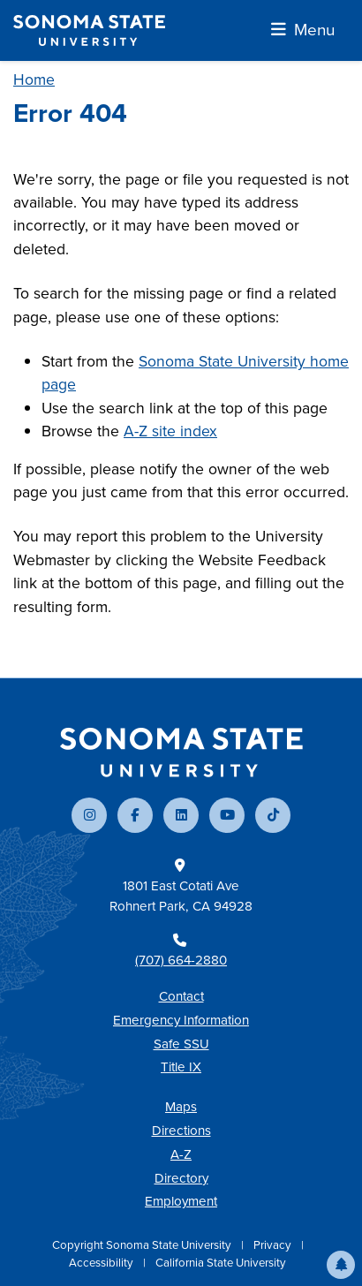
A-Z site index (170, 431)
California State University (220, 1262)
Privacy (273, 1245)
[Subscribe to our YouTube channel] (227, 815)
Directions (181, 1130)
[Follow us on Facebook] (135, 815)
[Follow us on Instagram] (89, 815)
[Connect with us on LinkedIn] (181, 815)
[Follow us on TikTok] (272, 815)
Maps (181, 1106)
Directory (181, 1178)
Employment (181, 1201)
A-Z (181, 1154)
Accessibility (102, 1262)
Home (34, 79)
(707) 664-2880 (181, 960)
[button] (341, 1265)
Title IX (181, 1067)
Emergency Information (181, 1020)
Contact (181, 996)
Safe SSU (181, 1044)
